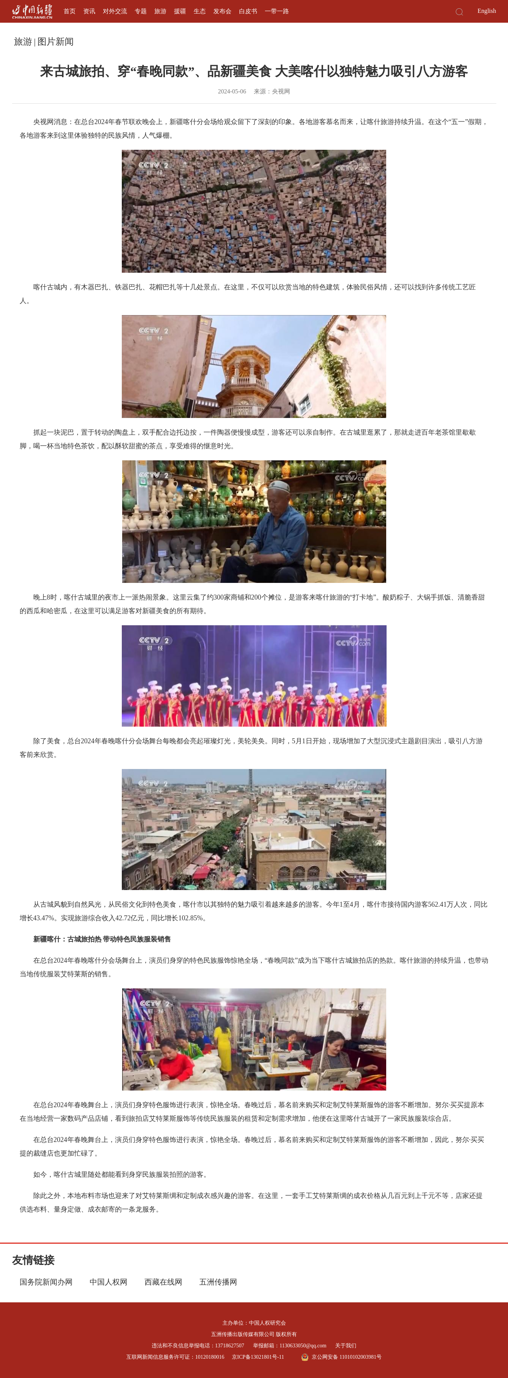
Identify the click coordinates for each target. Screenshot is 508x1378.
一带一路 (277, 11)
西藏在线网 (163, 1282)
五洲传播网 (218, 1282)
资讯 (89, 11)
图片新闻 (55, 42)
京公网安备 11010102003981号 (341, 1357)
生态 (200, 11)
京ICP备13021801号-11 (258, 1357)
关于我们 (345, 1345)
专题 (141, 11)
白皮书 (248, 11)
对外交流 (115, 11)
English (487, 11)
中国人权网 (108, 1282)
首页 (70, 11)
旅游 (160, 11)
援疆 (180, 11)
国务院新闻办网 (46, 1282)
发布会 (222, 11)
